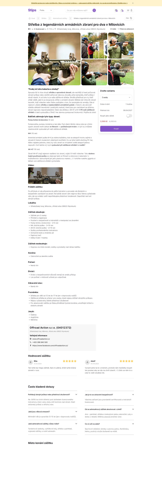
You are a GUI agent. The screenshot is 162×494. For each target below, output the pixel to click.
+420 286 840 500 (39, 342)
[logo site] (32, 10)
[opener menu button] (130, 10)
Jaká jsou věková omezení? (39, 412)
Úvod (32, 18)
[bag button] (122, 10)
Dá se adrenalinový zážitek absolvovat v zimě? (103, 409)
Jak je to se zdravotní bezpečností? (99, 395)
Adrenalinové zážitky (60, 18)
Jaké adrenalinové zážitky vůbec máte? (43, 424)
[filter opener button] (129, 18)
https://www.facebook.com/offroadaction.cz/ (49, 345)
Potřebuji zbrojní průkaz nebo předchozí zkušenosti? (49, 395)
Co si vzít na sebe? (92, 424)
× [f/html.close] (132, 3)
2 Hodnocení (39, 29)
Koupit (116, 129)
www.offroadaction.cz (40, 339)
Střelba (44, 18)
